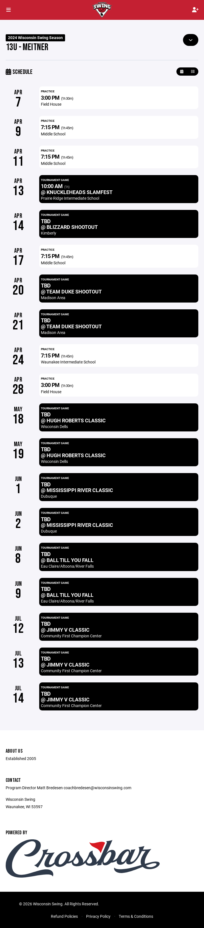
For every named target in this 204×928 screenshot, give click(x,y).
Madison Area (53, 297)
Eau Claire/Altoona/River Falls (67, 566)
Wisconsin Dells (54, 426)
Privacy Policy (98, 916)
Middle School (53, 134)
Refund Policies (64, 916)
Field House (51, 104)
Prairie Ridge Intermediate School (70, 198)
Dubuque (49, 496)
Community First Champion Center (71, 635)
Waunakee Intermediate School (68, 362)
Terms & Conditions (136, 916)
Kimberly (48, 233)
